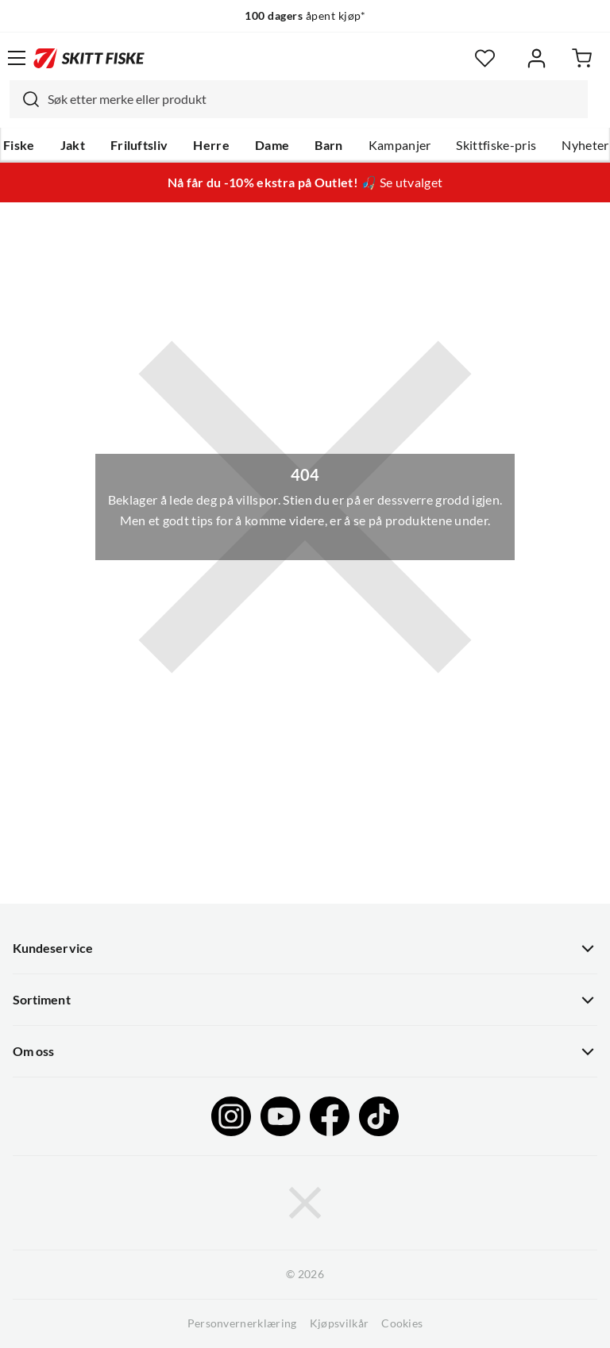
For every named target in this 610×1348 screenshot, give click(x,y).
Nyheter (585, 145)
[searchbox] (314, 99)
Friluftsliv (139, 145)
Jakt (72, 145)
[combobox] (299, 99)
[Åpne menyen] (16, 58)
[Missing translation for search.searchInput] (25, 99)
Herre (211, 145)
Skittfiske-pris (496, 145)
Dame (272, 145)
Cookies (402, 1323)
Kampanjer (400, 145)
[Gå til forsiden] (89, 58)
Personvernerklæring (242, 1323)
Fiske (19, 145)
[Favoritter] (485, 58)
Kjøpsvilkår (339, 1323)
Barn (328, 145)
